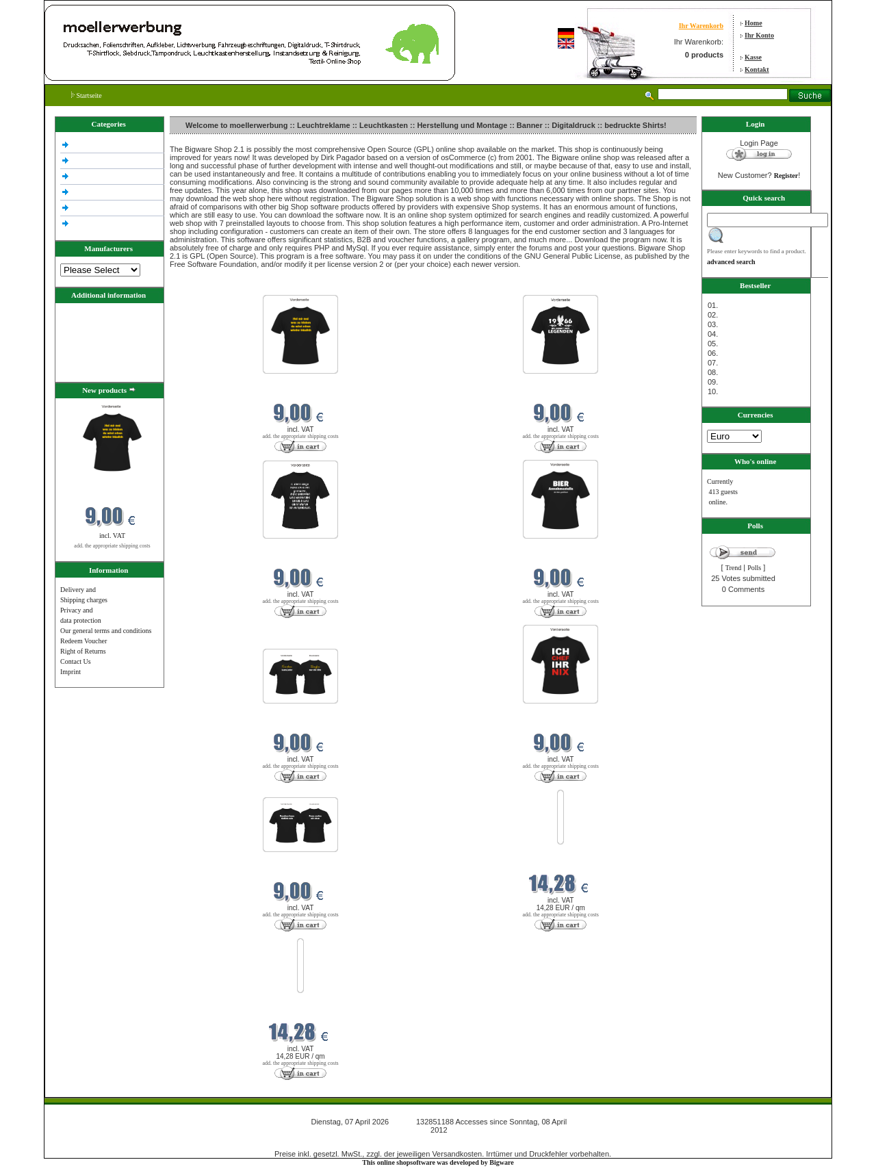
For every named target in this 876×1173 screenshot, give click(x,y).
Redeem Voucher (83, 641)
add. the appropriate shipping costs (112, 546)
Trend (733, 567)
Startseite (86, 95)
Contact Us (75, 661)
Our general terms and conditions (105, 630)
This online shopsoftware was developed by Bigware (437, 1162)
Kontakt (757, 69)
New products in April (202, 286)
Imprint (70, 671)
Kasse (753, 57)
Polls (754, 567)
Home (753, 23)
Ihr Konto (759, 35)
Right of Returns (83, 651)
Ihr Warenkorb (701, 25)
